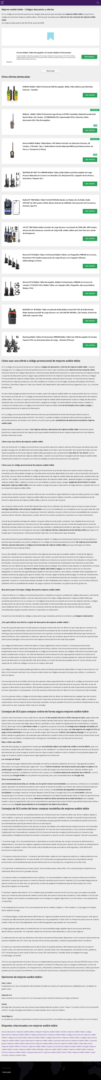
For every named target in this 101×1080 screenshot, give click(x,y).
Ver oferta (89, 57)
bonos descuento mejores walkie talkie (18, 1032)
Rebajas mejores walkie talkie (49, 1049)
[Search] (97, 3)
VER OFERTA (90, 95)
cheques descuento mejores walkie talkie (44, 1052)
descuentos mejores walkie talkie (39, 1043)
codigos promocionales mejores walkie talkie (25, 1037)
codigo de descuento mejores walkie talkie (47, 1035)
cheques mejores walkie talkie (47, 1032)
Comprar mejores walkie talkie (32, 1046)
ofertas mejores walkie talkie (66, 1043)
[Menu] (2, 3)
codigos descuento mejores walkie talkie (62, 1037)
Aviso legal (7, 1072)
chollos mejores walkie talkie (72, 1032)
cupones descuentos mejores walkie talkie (71, 1040)
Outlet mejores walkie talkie (24, 1049)
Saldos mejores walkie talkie (74, 1049)
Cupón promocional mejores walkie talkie (64, 1046)
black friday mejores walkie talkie (75, 1052)
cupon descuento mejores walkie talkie (36, 1040)
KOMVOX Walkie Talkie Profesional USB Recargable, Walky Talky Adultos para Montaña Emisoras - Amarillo (58, 88)
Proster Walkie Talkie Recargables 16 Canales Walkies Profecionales (44, 52)
